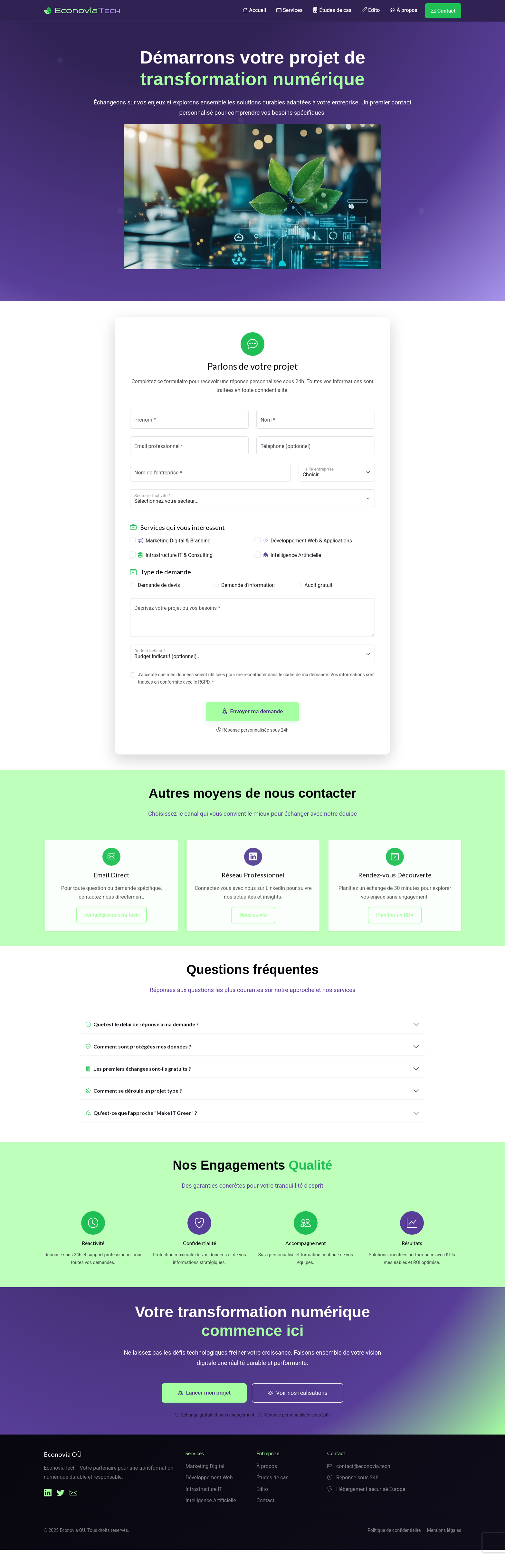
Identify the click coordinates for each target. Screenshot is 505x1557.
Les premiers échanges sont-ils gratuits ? (138, 1078)
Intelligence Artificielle (292, 557)
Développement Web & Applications (307, 543)
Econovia (82, 10)
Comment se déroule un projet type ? (134, 1100)
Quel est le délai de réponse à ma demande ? (142, 1034)
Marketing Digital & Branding (174, 543)
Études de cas (332, 10)
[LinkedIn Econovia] (48, 1499)
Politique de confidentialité (394, 1537)
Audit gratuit (318, 587)
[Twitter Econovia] (60, 1499)
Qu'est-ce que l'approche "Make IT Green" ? (141, 1123)
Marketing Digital (205, 1473)
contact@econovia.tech (111, 925)
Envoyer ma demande (252, 714)
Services (289, 10)
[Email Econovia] (73, 1499)
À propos (403, 10)
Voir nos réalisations (298, 1399)
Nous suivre (253, 925)
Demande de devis (159, 587)
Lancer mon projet (204, 1399)
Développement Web (209, 1485)
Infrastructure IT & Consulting (175, 557)
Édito (371, 10)
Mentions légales (444, 1537)
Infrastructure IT (204, 1496)
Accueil (254, 10)
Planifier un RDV (395, 925)
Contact (443, 10)
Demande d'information (248, 587)
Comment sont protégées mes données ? (138, 1056)
